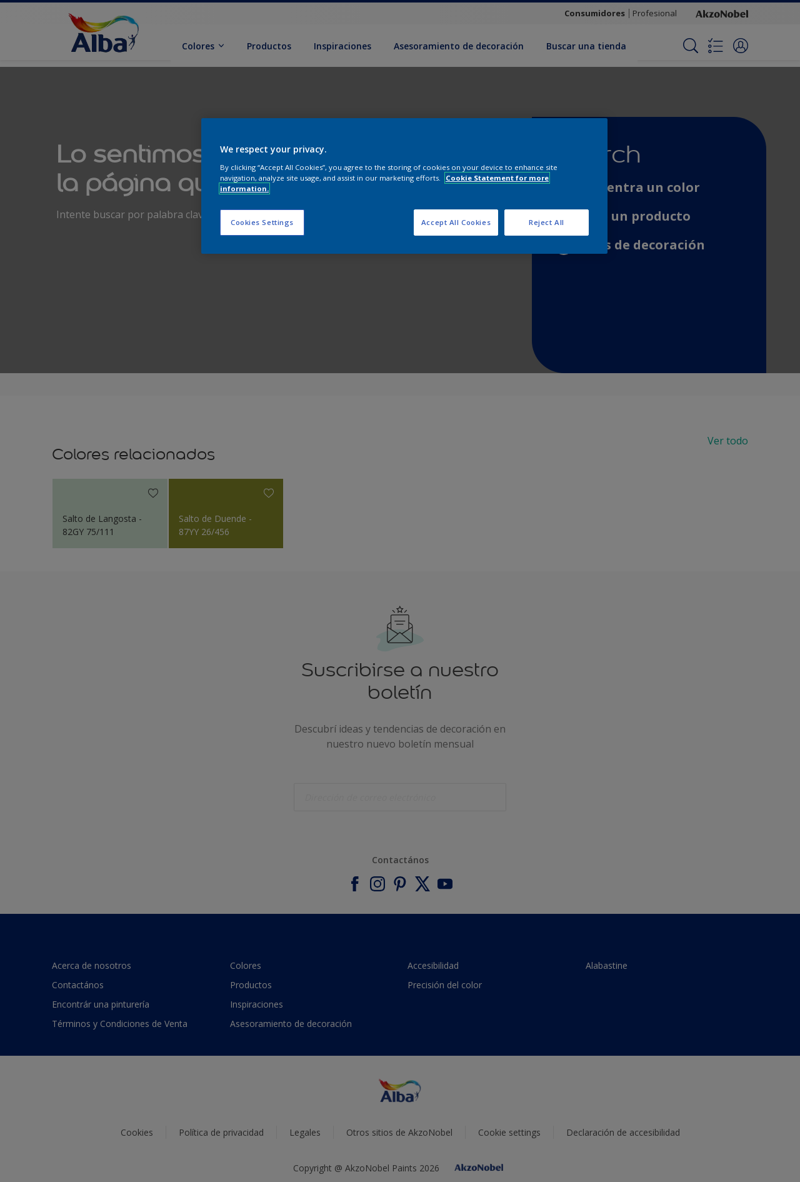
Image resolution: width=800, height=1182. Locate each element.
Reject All (546, 222)
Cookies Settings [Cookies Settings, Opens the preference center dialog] (262, 222)
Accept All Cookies (456, 222)
